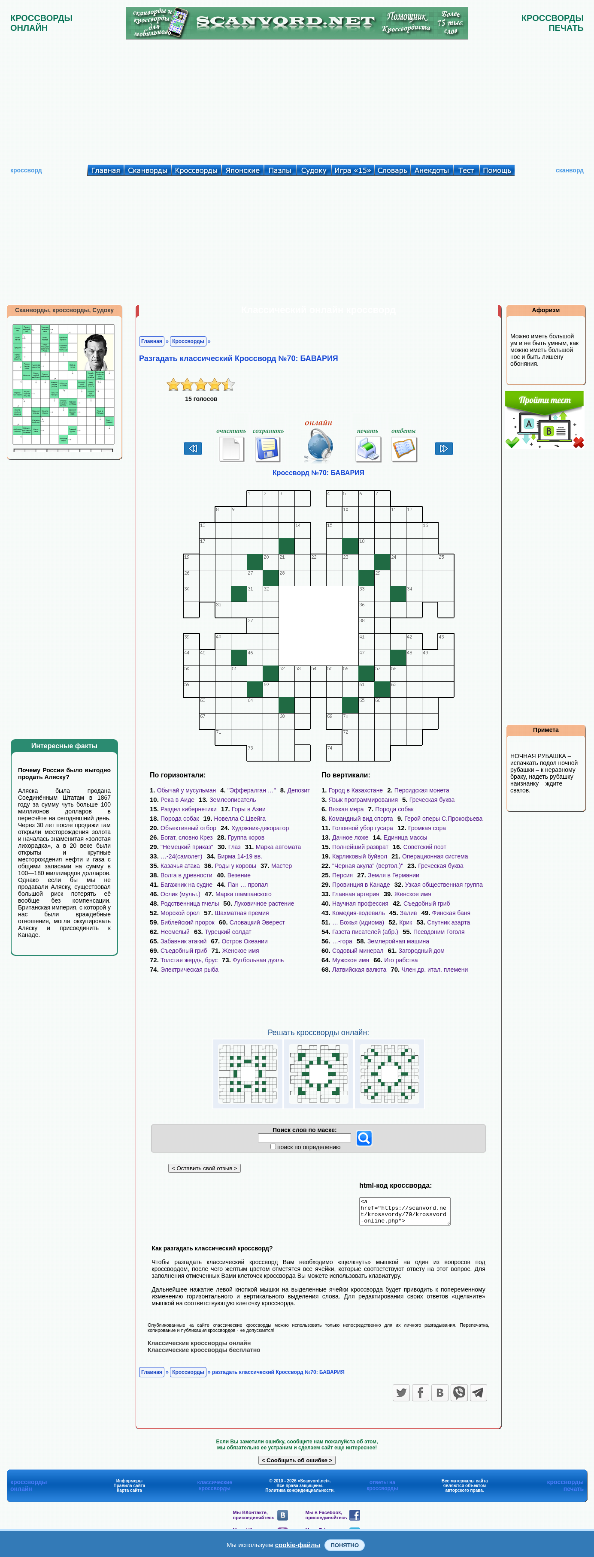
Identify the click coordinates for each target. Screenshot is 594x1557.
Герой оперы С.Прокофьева (443, 818)
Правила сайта (129, 1490)
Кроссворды (188, 341)
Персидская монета (421, 790)
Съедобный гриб (184, 950)
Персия (342, 875)
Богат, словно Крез (187, 837)
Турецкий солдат (228, 931)
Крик (405, 922)
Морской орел (180, 913)
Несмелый (175, 931)
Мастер (281, 865)
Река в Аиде (177, 799)
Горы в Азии (249, 809)
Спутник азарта (448, 922)
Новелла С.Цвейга (240, 818)
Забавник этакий (183, 941)
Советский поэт (424, 846)
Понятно (344, 1545)
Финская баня (451, 913)
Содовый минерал (357, 950)
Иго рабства (401, 960)
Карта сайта (129, 1495)
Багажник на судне (186, 884)
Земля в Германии (393, 875)
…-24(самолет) (181, 856)
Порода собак (180, 818)
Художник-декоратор (260, 828)
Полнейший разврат (360, 846)
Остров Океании (244, 941)
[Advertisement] (297, 100)
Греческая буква (432, 799)
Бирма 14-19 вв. (239, 856)
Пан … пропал (247, 884)
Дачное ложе (350, 837)
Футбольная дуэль (258, 960)
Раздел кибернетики (189, 809)
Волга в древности (186, 875)
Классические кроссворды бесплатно (204, 1354)
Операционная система (435, 856)
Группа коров (246, 837)
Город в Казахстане (356, 790)
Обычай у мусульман (186, 790)
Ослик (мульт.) (180, 894)
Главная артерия (355, 894)
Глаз (234, 846)
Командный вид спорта (361, 818)
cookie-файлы (298, 1544)
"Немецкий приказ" (187, 846)
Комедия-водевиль (358, 913)
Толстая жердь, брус (189, 960)
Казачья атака (180, 865)
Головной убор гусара (362, 828)
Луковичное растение (264, 903)
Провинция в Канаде (361, 884)
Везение (239, 875)
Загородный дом (422, 950)
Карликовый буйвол (359, 856)
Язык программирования (363, 799)
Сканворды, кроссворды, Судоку (64, 310)
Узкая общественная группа (444, 884)
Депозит (298, 790)
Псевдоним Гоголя (439, 931)
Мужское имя (350, 960)
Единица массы (405, 837)
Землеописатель (232, 799)
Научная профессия (360, 903)
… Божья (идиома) (358, 922)
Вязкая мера (346, 809)
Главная (151, 341)
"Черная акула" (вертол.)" (367, 865)
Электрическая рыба (189, 969)
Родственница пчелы (190, 903)
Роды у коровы (235, 865)
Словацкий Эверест (257, 922)
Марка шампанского (243, 894)
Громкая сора (427, 828)
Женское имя (240, 950)
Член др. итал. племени (434, 969)
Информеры (129, 1485)
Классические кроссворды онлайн (199, 1347)
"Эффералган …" (251, 790)
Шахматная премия (242, 913)
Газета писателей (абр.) (365, 931)
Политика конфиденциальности (299, 1495)
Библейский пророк (188, 922)
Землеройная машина (398, 941)
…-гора (342, 941)
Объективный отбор (188, 828)
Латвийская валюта (359, 969)
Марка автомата (278, 846)
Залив (408, 913)
